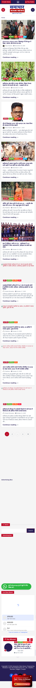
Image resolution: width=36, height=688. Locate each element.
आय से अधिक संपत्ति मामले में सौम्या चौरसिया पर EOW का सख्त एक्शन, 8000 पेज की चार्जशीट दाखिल (18, 368)
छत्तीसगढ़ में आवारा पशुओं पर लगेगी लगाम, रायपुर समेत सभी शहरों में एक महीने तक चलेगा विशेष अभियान (17, 164)
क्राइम (10, 78)
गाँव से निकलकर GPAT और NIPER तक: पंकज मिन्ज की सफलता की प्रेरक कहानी (17, 124)
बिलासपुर (20, 36)
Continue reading (10, 57)
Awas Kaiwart (7, 45)
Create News (6, 2)
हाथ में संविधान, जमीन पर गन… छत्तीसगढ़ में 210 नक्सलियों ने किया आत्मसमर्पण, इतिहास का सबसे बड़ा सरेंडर (17, 245)
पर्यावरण (17, 158)
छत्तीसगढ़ (6, 36)
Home (3, 17)
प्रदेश (16, 36)
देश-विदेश (11, 36)
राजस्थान (25, 642)
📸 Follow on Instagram (22, 684)
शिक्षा (25, 36)
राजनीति (20, 642)
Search (7, 524)
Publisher (6, 87)
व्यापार (30, 642)
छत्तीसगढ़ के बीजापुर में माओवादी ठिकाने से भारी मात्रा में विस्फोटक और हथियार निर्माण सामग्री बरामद (18, 410)
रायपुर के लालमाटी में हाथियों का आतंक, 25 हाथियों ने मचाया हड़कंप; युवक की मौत (17, 328)
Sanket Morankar (8, 291)
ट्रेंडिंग (5, 280)
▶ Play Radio (30, 2)
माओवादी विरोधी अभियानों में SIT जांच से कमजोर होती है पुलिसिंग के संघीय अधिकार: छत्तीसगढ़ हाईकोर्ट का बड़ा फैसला (18, 287)
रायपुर (25, 158)
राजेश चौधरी (18, 650)
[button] (28, 639)
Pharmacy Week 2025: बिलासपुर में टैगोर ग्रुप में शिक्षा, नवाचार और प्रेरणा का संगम (17, 42)
